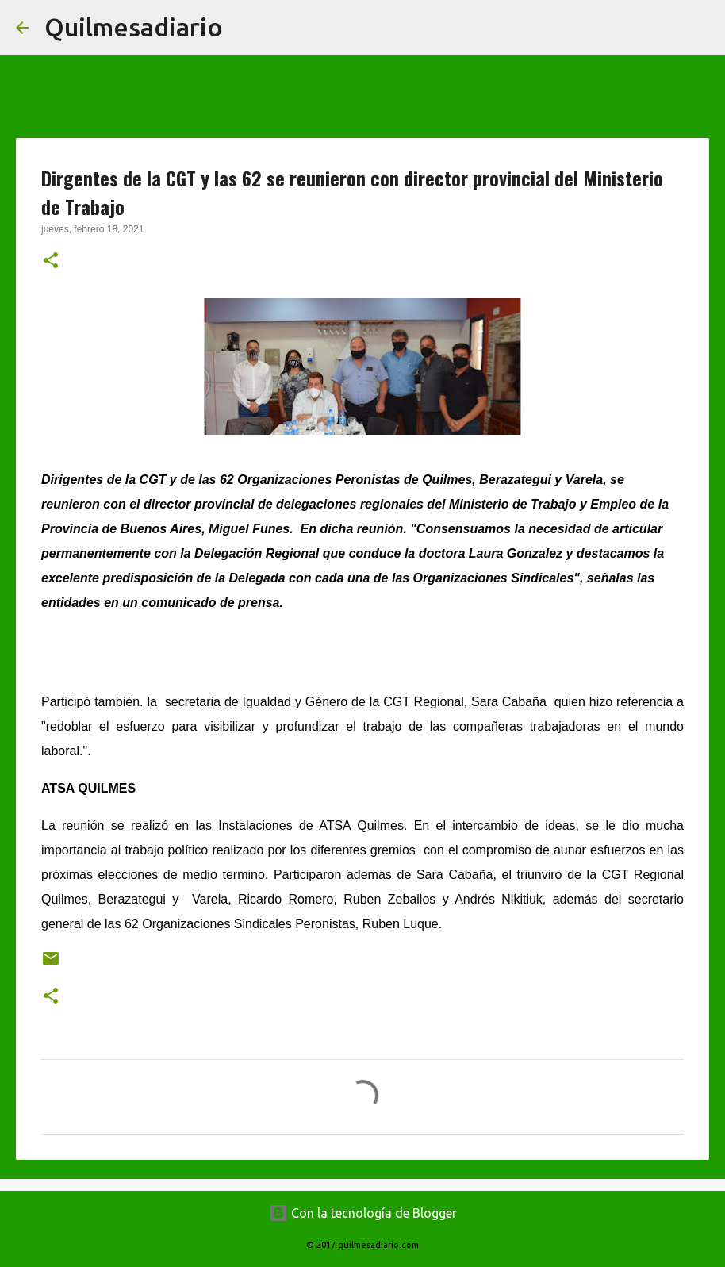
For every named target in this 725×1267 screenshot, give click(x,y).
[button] (50, 262)
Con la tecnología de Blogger (363, 1213)
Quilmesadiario (133, 27)
